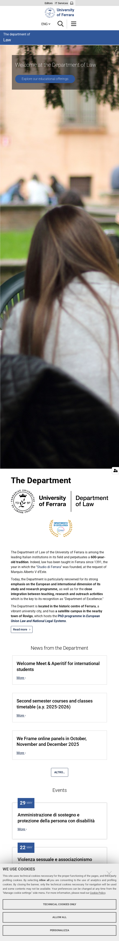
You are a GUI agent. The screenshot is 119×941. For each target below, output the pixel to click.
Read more (20, 629)
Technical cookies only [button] (59, 904)
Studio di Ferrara (49, 567)
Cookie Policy (97, 892)
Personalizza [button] (59, 930)
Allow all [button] (59, 917)
